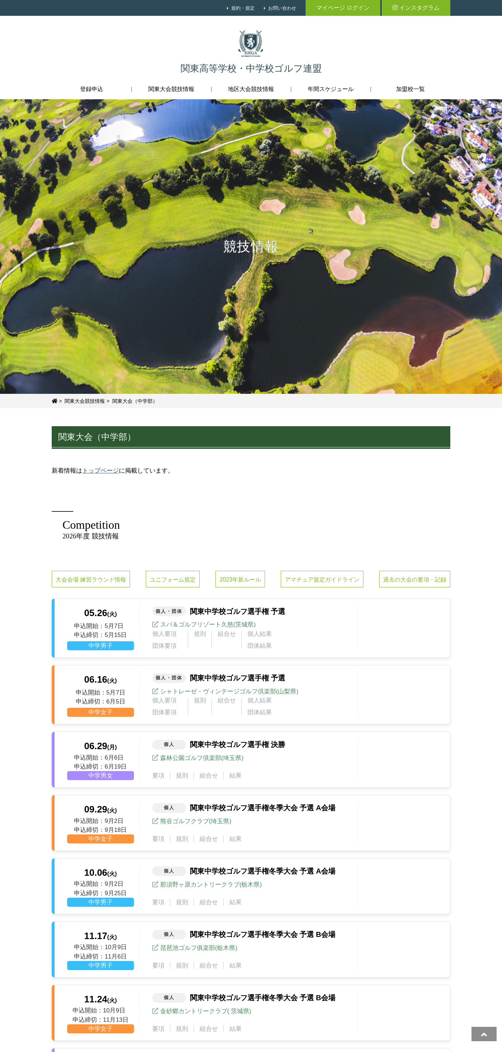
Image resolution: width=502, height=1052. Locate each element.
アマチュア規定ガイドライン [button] (322, 580)
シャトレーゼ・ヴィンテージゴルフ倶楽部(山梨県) (229, 691)
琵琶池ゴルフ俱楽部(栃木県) (198, 947)
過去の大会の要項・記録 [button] (414, 580)
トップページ (100, 470)
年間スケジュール (331, 89)
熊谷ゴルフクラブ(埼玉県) (195, 821)
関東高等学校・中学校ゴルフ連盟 (251, 68)
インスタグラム (416, 8)
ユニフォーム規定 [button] (173, 580)
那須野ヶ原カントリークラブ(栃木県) (211, 884)
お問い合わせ (282, 8)
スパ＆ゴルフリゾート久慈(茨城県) (208, 624)
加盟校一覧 (410, 89)
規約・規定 (243, 8)
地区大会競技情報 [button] (251, 89)
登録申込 (91, 89)
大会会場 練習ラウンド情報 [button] (91, 580)
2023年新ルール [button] (240, 580)
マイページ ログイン (342, 8)
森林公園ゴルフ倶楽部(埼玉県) (201, 758)
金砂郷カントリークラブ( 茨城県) (205, 1011)
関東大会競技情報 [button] (171, 89)
